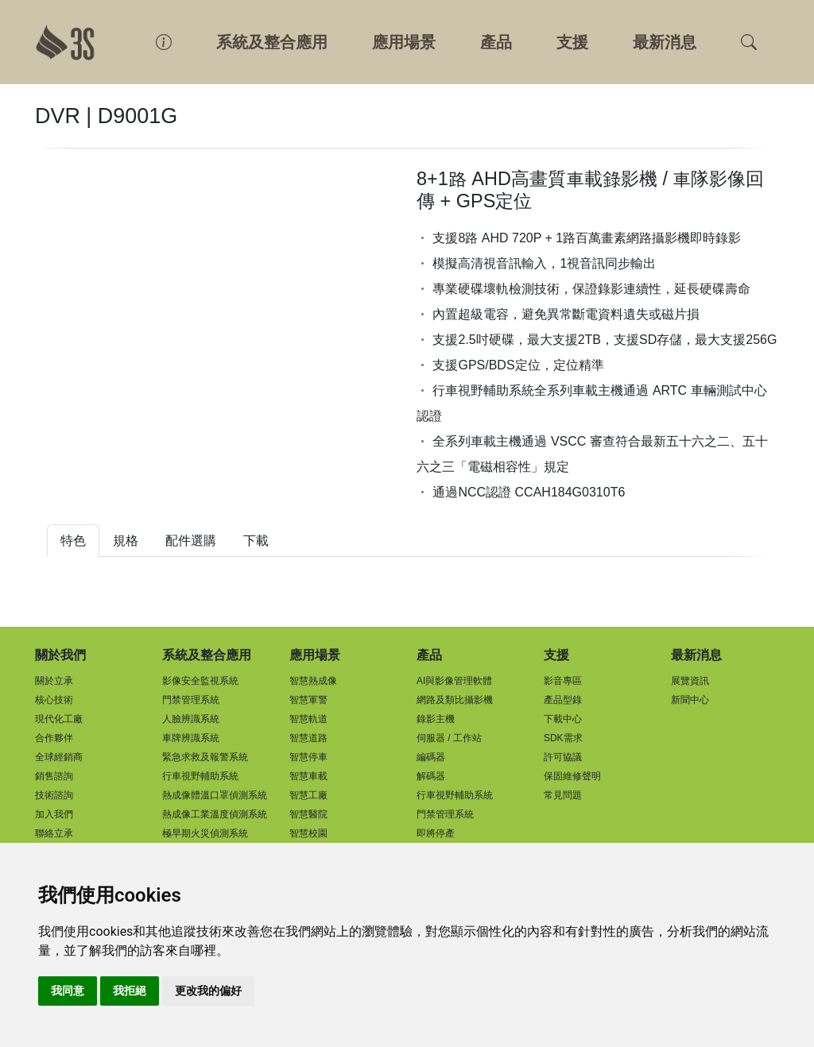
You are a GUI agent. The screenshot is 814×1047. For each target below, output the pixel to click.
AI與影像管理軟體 (454, 680)
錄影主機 (436, 718)
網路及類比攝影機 (455, 699)
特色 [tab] (73, 540)
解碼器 (431, 776)
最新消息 (664, 42)
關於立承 (54, 680)
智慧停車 (308, 757)
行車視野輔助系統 (200, 776)
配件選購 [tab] (190, 540)
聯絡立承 (54, 833)
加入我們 (54, 814)
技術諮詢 (54, 795)
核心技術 (54, 699)
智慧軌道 (308, 718)
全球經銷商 (59, 757)
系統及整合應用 (272, 42)
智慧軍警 (308, 699)
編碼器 (431, 757)
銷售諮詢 (54, 776)
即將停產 (436, 833)
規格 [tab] (125, 540)
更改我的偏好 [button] (208, 990)
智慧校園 (308, 833)
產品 (496, 42)
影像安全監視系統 (200, 680)
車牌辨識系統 (190, 738)
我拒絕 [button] (129, 990)
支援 (572, 42)
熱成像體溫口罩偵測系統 (214, 795)
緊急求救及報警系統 (205, 757)
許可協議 (563, 757)
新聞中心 (690, 699)
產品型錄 (563, 699)
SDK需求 (563, 738)
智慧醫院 (308, 814)
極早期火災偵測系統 (205, 833)
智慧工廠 (308, 795)
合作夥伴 (54, 738)
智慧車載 (308, 776)
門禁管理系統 (190, 699)
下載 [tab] (256, 540)
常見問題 (563, 795)
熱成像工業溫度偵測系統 (214, 814)
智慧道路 (308, 738)
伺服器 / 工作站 (449, 738)
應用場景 (404, 42)
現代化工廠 (59, 718)
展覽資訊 (690, 680)
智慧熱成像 (313, 680)
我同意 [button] (67, 990)
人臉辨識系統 (190, 718)
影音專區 (563, 680)
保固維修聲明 (572, 776)
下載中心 (563, 718)
